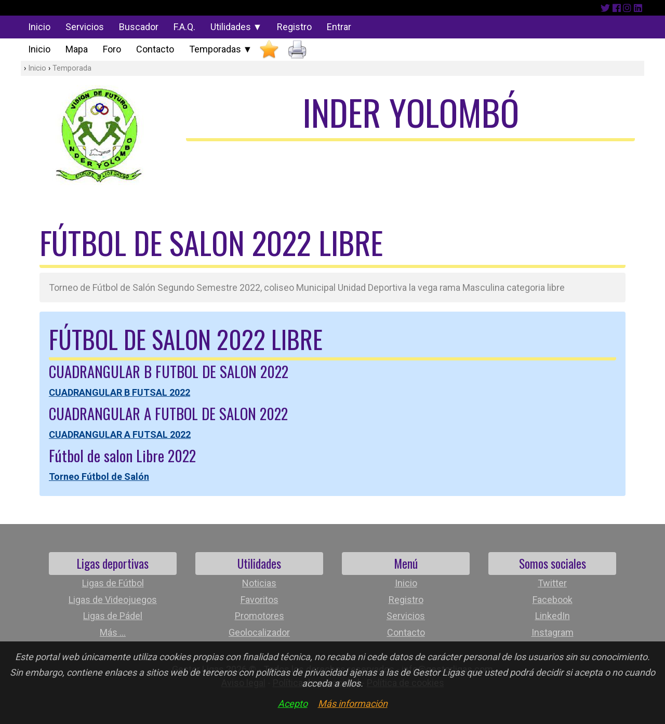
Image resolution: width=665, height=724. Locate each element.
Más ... (113, 632)
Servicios (84, 26)
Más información (353, 703)
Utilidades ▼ (236, 26)
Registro (294, 26)
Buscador (138, 26)
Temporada (71, 68)
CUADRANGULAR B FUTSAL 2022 (119, 392)
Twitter (552, 583)
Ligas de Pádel (112, 615)
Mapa (76, 49)
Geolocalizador (259, 632)
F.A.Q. (184, 26)
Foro (112, 49)
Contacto (155, 49)
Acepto (293, 703)
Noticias (259, 583)
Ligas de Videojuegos (113, 599)
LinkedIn (552, 615)
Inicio (39, 26)
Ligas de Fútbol (113, 583)
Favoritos (259, 599)
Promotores (259, 615)
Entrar (339, 26)
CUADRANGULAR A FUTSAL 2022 (120, 434)
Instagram (552, 632)
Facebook (553, 599)
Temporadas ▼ (220, 49)
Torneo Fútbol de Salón (99, 476)
